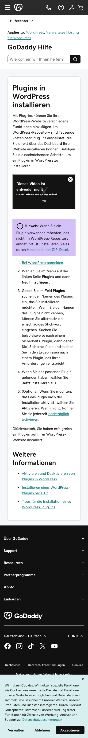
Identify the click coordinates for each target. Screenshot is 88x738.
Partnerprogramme (19, 575)
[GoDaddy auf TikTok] (31, 648)
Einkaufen (12, 599)
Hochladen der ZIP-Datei (47, 249)
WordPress (35, 32)
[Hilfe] (60, 7)
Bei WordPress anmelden (42, 262)
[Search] (75, 59)
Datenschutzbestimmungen (46, 664)
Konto (9, 587)
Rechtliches (12, 664)
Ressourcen (13, 563)
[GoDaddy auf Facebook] (7, 648)
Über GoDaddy (16, 538)
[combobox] (39, 59)
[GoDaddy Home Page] (23, 616)
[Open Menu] (6, 7)
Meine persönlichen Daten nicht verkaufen (44, 674)
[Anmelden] (71, 7)
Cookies (77, 664)
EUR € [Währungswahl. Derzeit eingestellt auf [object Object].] (76, 636)
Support (10, 550)
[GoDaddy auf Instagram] (19, 648)
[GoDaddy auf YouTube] (54, 648)
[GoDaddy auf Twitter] (42, 648)
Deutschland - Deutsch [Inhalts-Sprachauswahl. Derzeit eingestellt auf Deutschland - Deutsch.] (25, 636)
